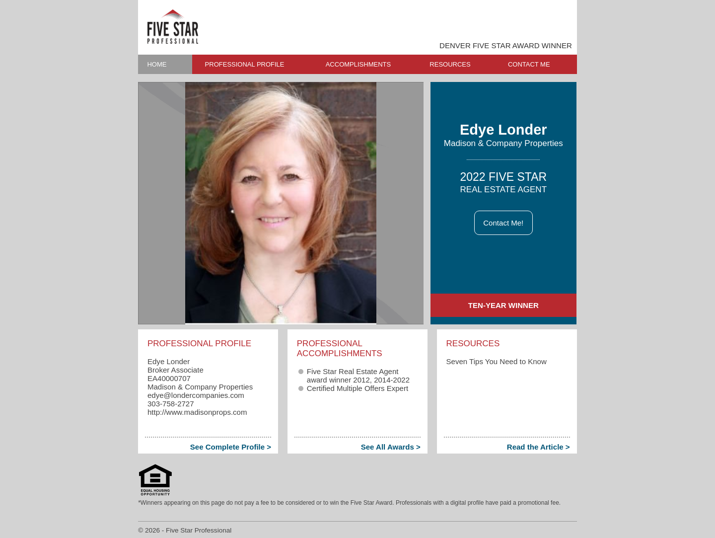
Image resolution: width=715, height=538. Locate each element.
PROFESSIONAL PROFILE (245, 64)
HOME (156, 64)
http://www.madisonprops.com (197, 412)
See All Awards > (391, 447)
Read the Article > (538, 447)
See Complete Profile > (230, 447)
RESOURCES (449, 64)
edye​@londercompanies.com (195, 395)
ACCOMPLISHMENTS (358, 64)
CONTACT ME (529, 64)
